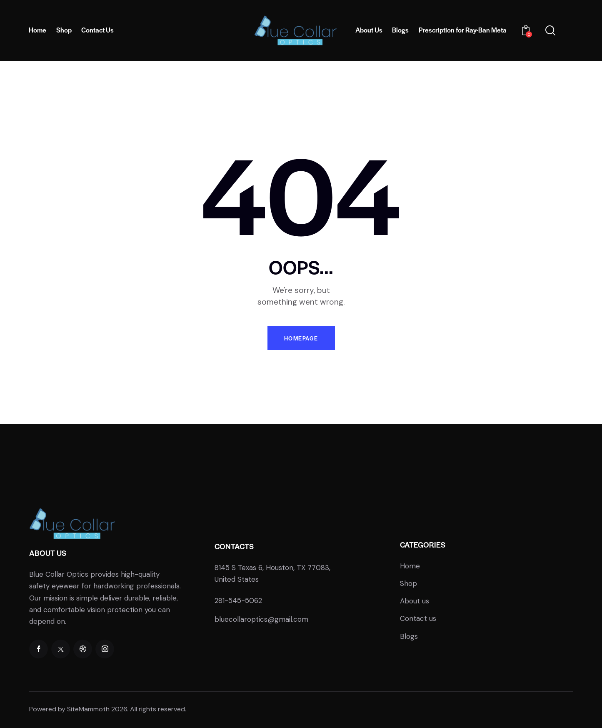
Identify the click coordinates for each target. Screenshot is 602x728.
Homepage (301, 338)
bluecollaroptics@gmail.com (261, 619)
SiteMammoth (88, 709)
